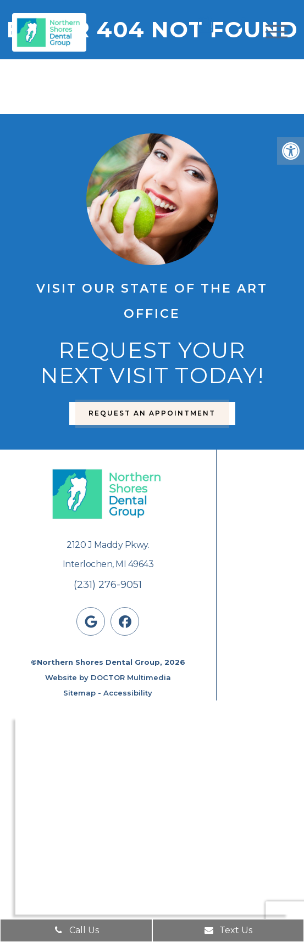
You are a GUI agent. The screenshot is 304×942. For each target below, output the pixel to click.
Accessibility (127, 692)
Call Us (76, 930)
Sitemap (79, 692)
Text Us (227, 930)
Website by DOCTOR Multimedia (108, 677)
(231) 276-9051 (108, 585)
